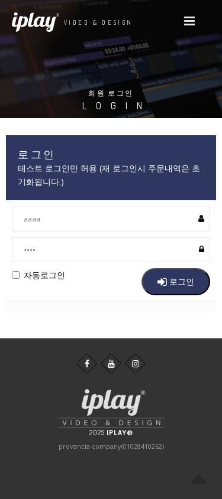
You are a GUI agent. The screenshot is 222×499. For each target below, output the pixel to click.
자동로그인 (38, 275)
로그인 (175, 281)
